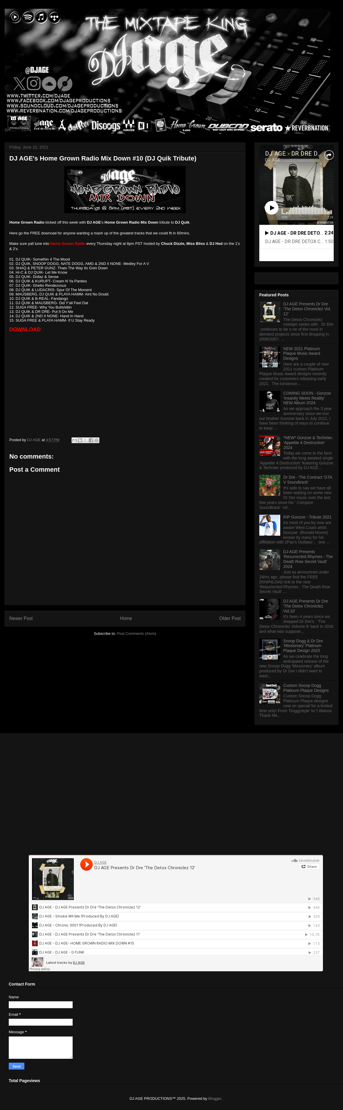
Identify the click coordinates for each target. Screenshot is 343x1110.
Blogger (214, 1098)
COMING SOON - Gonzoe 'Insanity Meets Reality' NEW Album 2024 (307, 398)
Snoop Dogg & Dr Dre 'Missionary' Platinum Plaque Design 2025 (303, 646)
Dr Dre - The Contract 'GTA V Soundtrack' (307, 479)
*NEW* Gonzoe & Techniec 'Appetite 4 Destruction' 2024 (308, 442)
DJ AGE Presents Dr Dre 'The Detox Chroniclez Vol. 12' (307, 309)
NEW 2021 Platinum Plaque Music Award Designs (301, 353)
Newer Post (21, 618)
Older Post (230, 618)
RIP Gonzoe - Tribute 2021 (307, 517)
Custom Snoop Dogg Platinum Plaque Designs (306, 688)
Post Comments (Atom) (136, 633)
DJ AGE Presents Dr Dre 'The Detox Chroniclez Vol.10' (305, 606)
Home (126, 618)
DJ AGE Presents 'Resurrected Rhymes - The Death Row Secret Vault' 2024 (308, 559)
